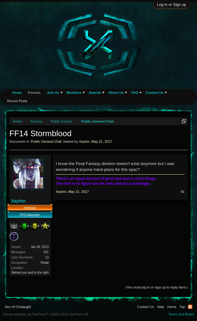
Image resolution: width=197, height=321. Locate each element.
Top (182, 307)
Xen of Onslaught (18, 307)
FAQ (134, 92)
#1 (183, 191)
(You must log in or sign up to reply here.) (156, 287)
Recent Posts (17, 101)
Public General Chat (46, 141)
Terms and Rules (181, 314)
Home (17, 92)
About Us (116, 92)
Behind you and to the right (30, 272)
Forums (34, 92)
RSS (190, 307)
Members (74, 92)
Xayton (84, 141)
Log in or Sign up (171, 4)
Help (160, 307)
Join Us (53, 92)
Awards (95, 92)
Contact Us (155, 92)
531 (46, 252)
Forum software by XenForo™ (46, 314)
